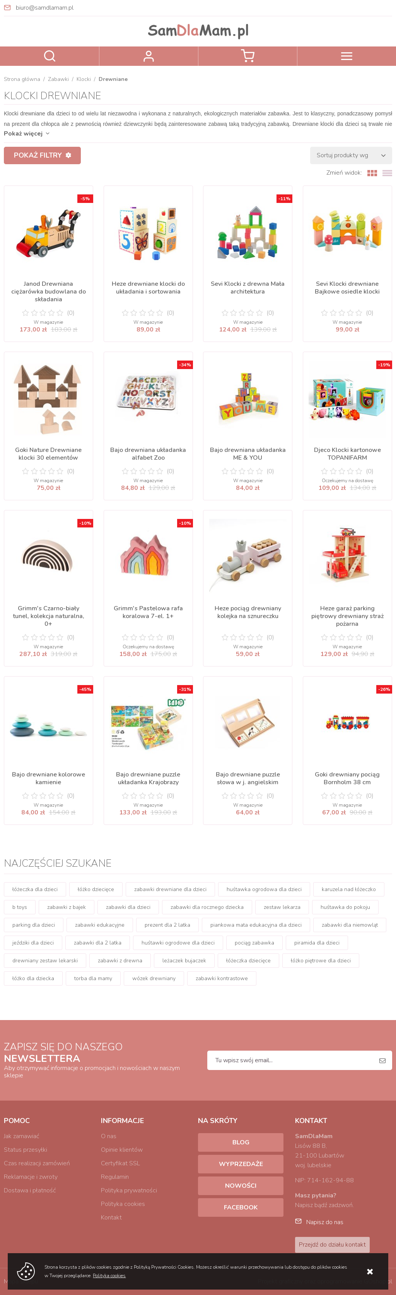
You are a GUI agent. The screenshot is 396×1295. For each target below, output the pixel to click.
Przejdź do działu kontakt (332, 1244)
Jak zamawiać (21, 1136)
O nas (108, 1136)
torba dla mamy (93, 978)
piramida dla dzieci (317, 942)
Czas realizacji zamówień (37, 1163)
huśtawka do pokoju (345, 907)
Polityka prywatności (129, 1190)
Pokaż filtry (38, 155)
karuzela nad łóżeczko (349, 889)
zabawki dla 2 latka (97, 942)
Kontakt (111, 1217)
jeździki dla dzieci (33, 942)
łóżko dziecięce (96, 889)
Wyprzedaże (241, 1164)
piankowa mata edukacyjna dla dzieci (256, 925)
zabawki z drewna (120, 960)
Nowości (240, 1186)
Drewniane (113, 79)
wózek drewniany (154, 978)
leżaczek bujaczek (184, 960)
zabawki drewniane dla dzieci (170, 889)
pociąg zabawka (254, 942)
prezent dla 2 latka (167, 925)
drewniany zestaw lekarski (45, 960)
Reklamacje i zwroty (31, 1177)
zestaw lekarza (282, 907)
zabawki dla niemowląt (350, 925)
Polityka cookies (123, 1204)
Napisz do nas (324, 1222)
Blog (240, 1142)
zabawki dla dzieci (128, 907)
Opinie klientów (122, 1150)
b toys (19, 907)
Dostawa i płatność (30, 1190)
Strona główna (22, 79)
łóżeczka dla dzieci (35, 889)
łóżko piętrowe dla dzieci (321, 960)
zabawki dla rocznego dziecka (207, 907)
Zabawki (58, 79)
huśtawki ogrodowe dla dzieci (178, 942)
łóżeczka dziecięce (248, 960)
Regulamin (115, 1177)
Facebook (241, 1207)
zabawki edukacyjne (100, 925)
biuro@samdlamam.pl (44, 8)
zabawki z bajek (66, 907)
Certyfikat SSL (120, 1163)
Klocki (84, 79)
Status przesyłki (25, 1150)
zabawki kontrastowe (222, 978)
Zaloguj (148, 56)
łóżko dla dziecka (33, 978)
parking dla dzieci (33, 925)
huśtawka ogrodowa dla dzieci (264, 889)
